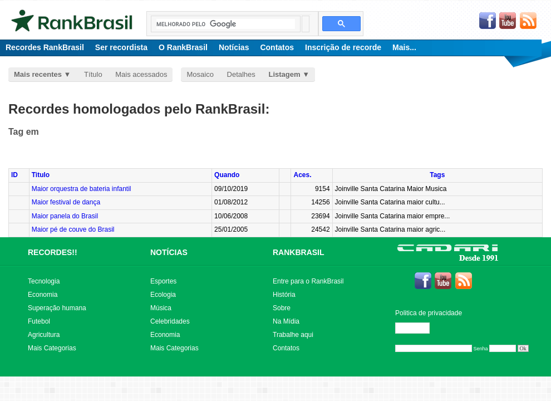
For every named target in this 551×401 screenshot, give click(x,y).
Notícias (234, 47)
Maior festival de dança (66, 202)
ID (14, 175)
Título (93, 74)
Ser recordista (121, 47)
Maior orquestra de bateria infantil (81, 189)
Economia (42, 295)
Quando (226, 175)
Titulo (41, 175)
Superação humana (57, 308)
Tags (437, 175)
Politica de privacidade (428, 313)
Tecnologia (44, 281)
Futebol (39, 321)
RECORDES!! (52, 252)
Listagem (284, 74)
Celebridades (170, 321)
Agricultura (44, 335)
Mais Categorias (52, 348)
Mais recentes (38, 74)
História (284, 295)
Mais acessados (141, 74)
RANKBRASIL (298, 252)
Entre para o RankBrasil (308, 281)
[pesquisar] (225, 24)
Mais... (404, 47)
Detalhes (241, 74)
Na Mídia (286, 321)
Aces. (302, 175)
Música (160, 308)
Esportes (163, 281)
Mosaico (199, 74)
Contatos (277, 47)
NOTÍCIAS (169, 252)
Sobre (282, 308)
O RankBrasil (183, 47)
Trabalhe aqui (293, 335)
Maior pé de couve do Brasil (73, 229)
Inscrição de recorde (343, 47)
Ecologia (163, 295)
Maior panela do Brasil (65, 216)
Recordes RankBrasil (45, 47)
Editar (417, 328)
